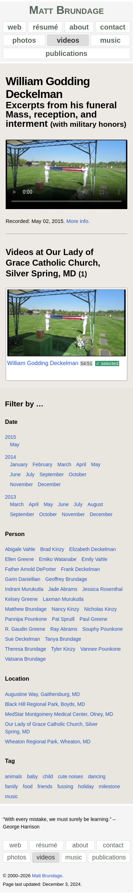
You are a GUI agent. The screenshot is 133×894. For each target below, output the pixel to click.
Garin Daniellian (22, 579)
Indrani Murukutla (24, 589)
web (15, 27)
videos (68, 40)
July (30, 474)
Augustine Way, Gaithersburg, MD (42, 694)
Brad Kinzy (52, 549)
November (21, 484)
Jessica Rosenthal (102, 589)
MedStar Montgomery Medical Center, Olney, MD (59, 714)
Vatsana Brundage (25, 659)
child (48, 776)
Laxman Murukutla (63, 599)
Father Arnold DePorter (30, 569)
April (81, 464)
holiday (86, 786)
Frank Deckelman (80, 569)
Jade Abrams (62, 589)
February (42, 464)
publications (67, 53)
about (79, 27)
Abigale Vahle (20, 549)
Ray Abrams (63, 629)
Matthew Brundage (26, 609)
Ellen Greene (19, 559)
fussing (65, 786)
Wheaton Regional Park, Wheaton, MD (47, 741)
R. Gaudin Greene (25, 629)
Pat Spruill (63, 619)
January (19, 464)
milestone (109, 786)
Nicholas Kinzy (100, 609)
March (64, 464)
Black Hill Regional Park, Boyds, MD (45, 704)
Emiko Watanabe (58, 559)
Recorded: (18, 221)
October (78, 474)
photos (24, 40)
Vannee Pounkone (100, 649)
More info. (78, 221)
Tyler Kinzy (63, 649)
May (14, 444)
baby (32, 776)
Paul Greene (93, 619)
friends (45, 786)
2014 (10, 457)
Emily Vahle (94, 559)
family (11, 786)
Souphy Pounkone (102, 629)
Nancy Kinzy (65, 609)
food (28, 786)
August (95, 504)
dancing (96, 776)
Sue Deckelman (22, 639)
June (15, 474)
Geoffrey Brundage (66, 579)
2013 (10, 497)
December (49, 484)
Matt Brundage (66, 10)
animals (13, 776)
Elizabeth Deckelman (92, 549)
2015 (10, 437)
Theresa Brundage (25, 649)
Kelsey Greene (21, 599)
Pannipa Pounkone (26, 619)
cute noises (70, 776)
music (110, 40)
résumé (45, 27)
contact (112, 27)
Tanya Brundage (63, 639)
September (51, 474)
